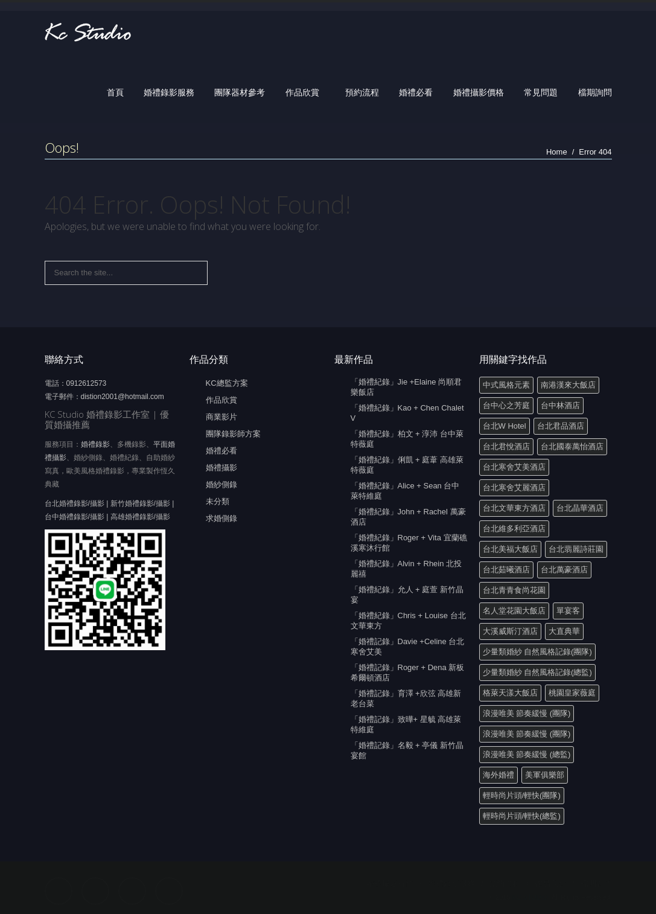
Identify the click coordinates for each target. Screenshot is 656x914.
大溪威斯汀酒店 (510, 631)
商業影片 (221, 416)
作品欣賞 (302, 92)
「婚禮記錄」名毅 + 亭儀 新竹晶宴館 (407, 750)
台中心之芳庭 (506, 405)
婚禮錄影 (95, 444)
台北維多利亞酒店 (514, 528)
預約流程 (362, 92)
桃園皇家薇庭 (572, 692)
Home (556, 151)
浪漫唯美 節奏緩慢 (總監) (527, 754)
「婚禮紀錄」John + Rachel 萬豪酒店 (408, 516)
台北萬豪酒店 (564, 569)
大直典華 (564, 631)
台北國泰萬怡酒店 (572, 446)
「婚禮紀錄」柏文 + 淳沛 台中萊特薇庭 (407, 439)
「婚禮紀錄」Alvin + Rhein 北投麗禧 (406, 568)
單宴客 (568, 610)
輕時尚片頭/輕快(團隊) (522, 795)
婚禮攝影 (221, 467)
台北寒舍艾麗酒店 (514, 487)
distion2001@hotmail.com (122, 396)
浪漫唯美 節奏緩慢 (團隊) (527, 713)
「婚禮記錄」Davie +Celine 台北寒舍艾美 (408, 646)
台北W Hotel (504, 425)
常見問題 (541, 92)
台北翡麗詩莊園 (576, 549)
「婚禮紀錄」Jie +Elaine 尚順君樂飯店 (406, 387)
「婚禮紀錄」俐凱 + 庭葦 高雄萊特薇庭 (407, 465)
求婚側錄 (221, 518)
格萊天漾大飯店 (510, 692)
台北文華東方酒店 (514, 508)
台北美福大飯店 (510, 549)
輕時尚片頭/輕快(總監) (522, 815)
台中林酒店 (560, 405)
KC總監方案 (227, 383)
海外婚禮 (498, 774)
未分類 (217, 501)
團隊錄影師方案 (233, 433)
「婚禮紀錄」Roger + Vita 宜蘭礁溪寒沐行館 (409, 542)
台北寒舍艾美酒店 (514, 466)
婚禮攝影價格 (478, 92)
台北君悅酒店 (506, 446)
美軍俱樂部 (544, 774)
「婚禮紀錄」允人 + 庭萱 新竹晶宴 (407, 594)
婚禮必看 (416, 92)
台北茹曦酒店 (506, 569)
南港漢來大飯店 (568, 384)
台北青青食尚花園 (514, 590)
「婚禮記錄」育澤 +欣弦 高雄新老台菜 (406, 698)
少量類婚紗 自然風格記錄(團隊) (537, 651)
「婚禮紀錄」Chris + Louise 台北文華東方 (408, 620)
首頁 (115, 92)
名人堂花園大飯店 (514, 610)
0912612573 (86, 383)
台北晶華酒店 (579, 508)
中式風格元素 (506, 384)
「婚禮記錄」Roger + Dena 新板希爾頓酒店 (408, 672)
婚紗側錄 (221, 484)
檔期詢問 (595, 92)
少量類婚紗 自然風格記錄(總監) (537, 672)
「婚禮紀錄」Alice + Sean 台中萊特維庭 (405, 490)
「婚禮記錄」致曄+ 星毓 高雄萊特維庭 (406, 724)
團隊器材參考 (239, 92)
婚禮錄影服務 (169, 92)
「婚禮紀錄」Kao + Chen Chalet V (407, 413)
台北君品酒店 (560, 425)
